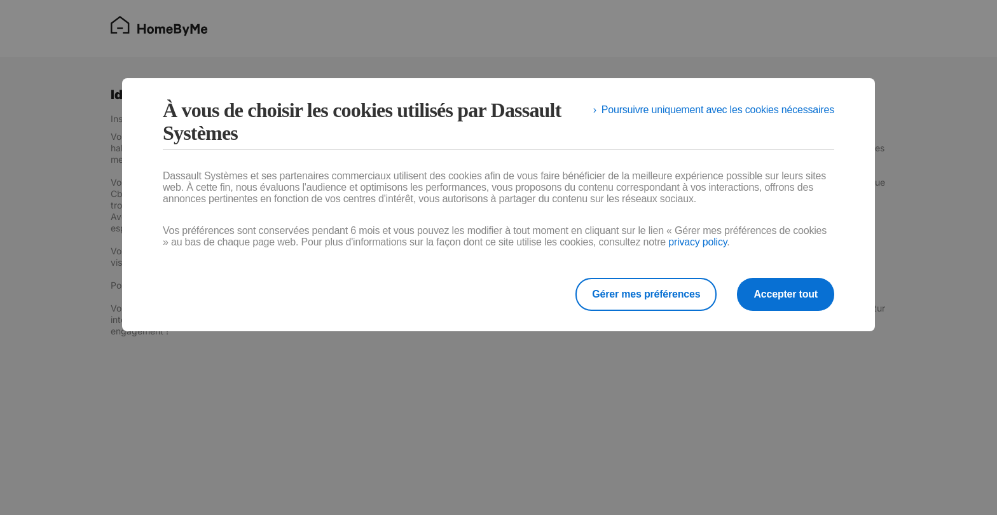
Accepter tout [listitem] (785, 294)
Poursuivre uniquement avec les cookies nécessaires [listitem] (718, 109)
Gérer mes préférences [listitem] (646, 294)
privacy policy (697, 242)
